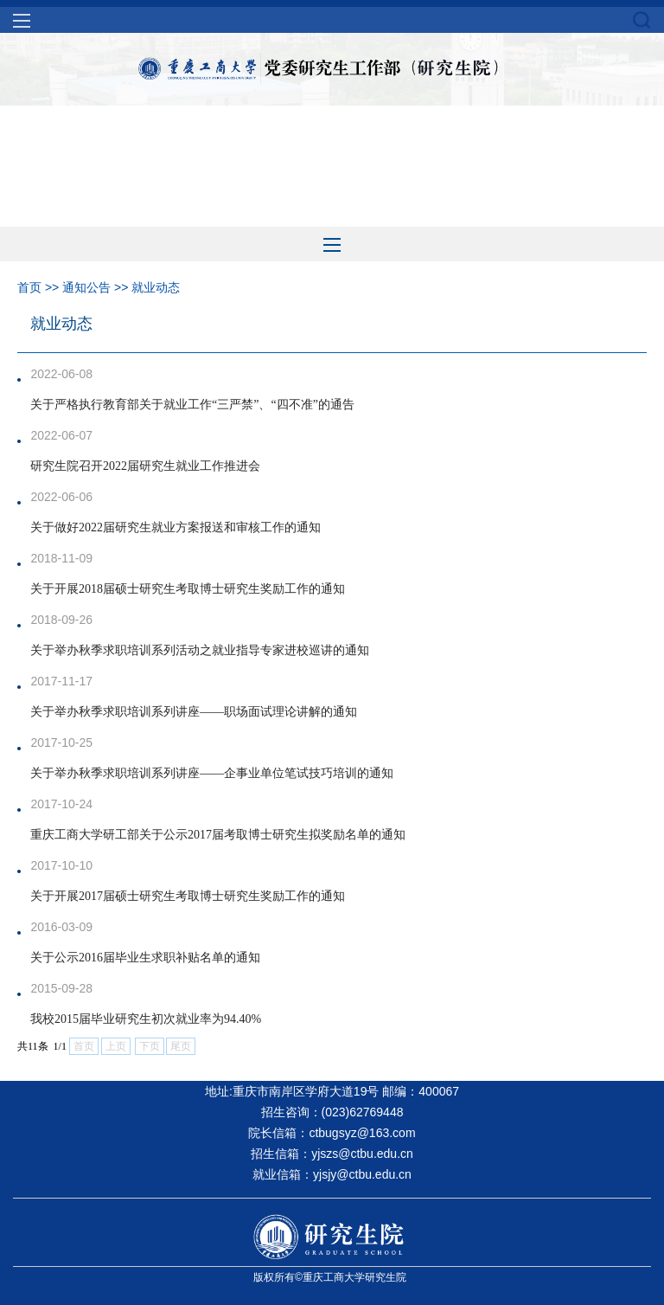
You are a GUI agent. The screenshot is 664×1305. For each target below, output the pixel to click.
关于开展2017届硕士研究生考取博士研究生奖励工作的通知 (187, 896)
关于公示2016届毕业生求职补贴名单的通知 (145, 957)
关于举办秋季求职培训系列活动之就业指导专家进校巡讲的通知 (199, 650)
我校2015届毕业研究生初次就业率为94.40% (145, 1018)
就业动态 (155, 287)
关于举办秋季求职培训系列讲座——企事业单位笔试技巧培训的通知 (211, 773)
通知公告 (86, 287)
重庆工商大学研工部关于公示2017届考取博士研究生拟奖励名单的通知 (217, 834)
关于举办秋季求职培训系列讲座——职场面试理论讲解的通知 (193, 711)
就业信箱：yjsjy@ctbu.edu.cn (332, 1174)
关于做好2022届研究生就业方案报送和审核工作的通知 (175, 527)
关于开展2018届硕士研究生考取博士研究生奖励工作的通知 (187, 588)
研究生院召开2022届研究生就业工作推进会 (145, 466)
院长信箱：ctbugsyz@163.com (331, 1133)
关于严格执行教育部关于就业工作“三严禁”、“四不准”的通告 (192, 404)
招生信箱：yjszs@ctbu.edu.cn (332, 1153)
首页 (29, 287)
